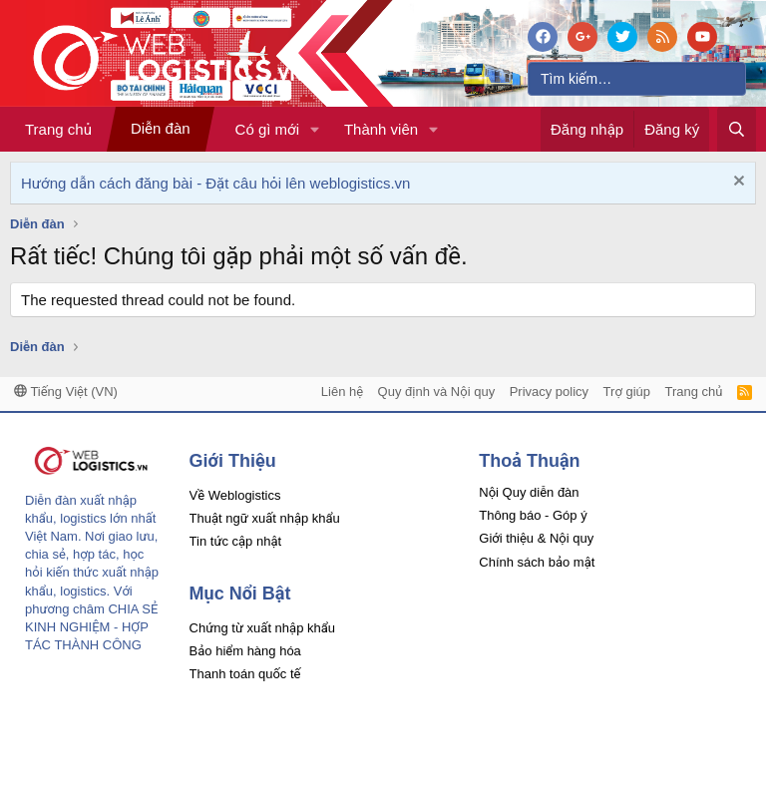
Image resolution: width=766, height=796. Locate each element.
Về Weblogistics (235, 495)
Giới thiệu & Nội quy (536, 538)
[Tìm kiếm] (637, 79)
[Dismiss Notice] (736, 183)
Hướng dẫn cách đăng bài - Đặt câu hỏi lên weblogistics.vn (215, 183)
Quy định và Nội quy (437, 391)
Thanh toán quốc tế (245, 673)
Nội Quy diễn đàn (528, 492)
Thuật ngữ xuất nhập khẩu (265, 518)
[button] (315, 129)
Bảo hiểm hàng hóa (245, 650)
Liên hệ (342, 391)
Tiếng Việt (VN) (66, 391)
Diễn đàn (161, 128)
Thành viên (381, 129)
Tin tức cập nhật (236, 541)
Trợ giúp (626, 391)
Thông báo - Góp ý (532, 515)
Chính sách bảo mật (536, 562)
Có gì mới (267, 129)
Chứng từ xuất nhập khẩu (262, 627)
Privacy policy (549, 391)
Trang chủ (58, 129)
